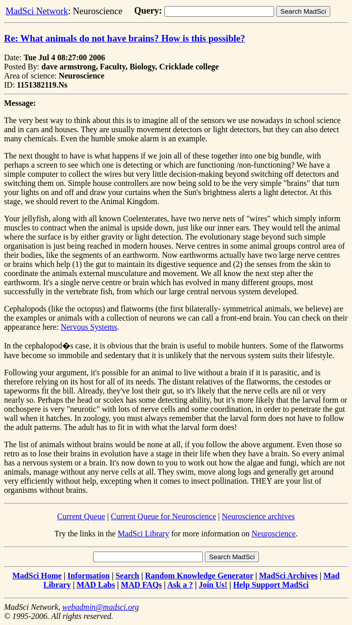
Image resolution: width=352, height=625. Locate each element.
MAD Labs (95, 584)
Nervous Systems (89, 327)
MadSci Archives (288, 575)
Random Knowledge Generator (199, 575)
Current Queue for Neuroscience (163, 516)
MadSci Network (37, 11)
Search (127, 575)
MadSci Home (37, 575)
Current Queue (81, 516)
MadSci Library (143, 533)
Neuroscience (273, 533)
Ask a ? (180, 584)
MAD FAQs (141, 584)
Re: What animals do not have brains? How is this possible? (124, 38)
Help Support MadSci (271, 584)
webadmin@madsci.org (100, 607)
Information (88, 575)
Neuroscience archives (258, 516)
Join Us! (213, 584)
